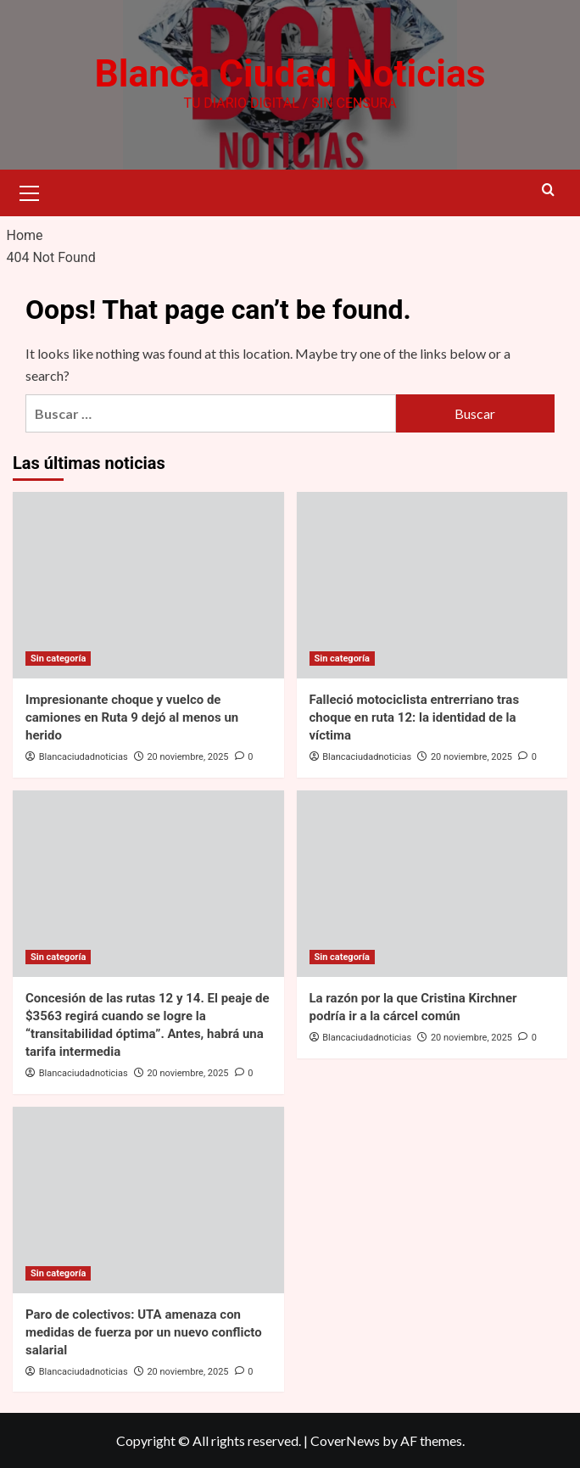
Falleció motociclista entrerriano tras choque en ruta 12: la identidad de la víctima (415, 717)
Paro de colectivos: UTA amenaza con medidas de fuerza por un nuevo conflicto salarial (143, 1331)
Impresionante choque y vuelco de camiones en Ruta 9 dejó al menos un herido (131, 717)
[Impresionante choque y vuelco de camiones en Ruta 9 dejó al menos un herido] (148, 585)
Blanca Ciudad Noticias (290, 74)
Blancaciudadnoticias (83, 756)
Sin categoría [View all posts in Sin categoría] (58, 658)
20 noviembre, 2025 (187, 756)
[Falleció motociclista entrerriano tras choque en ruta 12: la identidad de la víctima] (432, 585)
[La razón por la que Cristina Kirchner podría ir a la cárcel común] (432, 883)
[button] (30, 191)
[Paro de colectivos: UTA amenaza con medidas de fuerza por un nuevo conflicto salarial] (148, 1199)
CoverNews (345, 1440)
